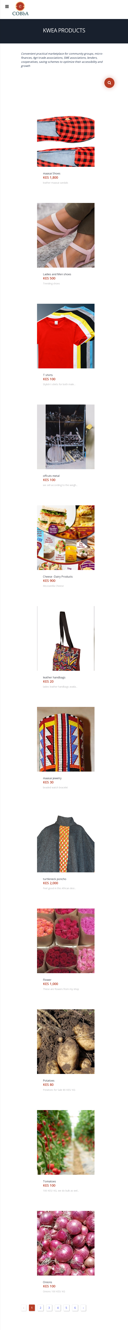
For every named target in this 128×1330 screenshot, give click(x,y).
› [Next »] (83, 1308)
